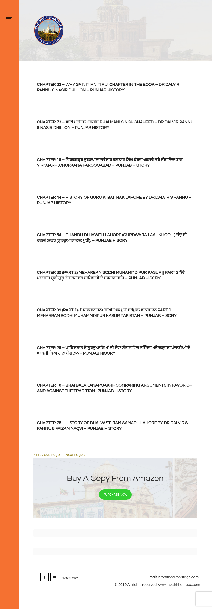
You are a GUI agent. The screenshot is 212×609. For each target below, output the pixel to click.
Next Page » (75, 455)
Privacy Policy (69, 577)
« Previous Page (46, 455)
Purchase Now (115, 494)
